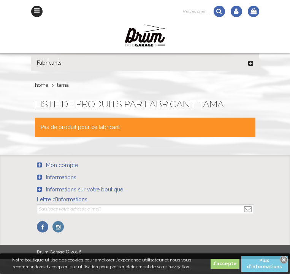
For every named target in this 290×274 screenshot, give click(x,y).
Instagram (58, 227)
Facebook (42, 227)
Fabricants (49, 63)
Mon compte (62, 165)
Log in (236, 11)
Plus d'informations (264, 263)
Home (41, 85)
